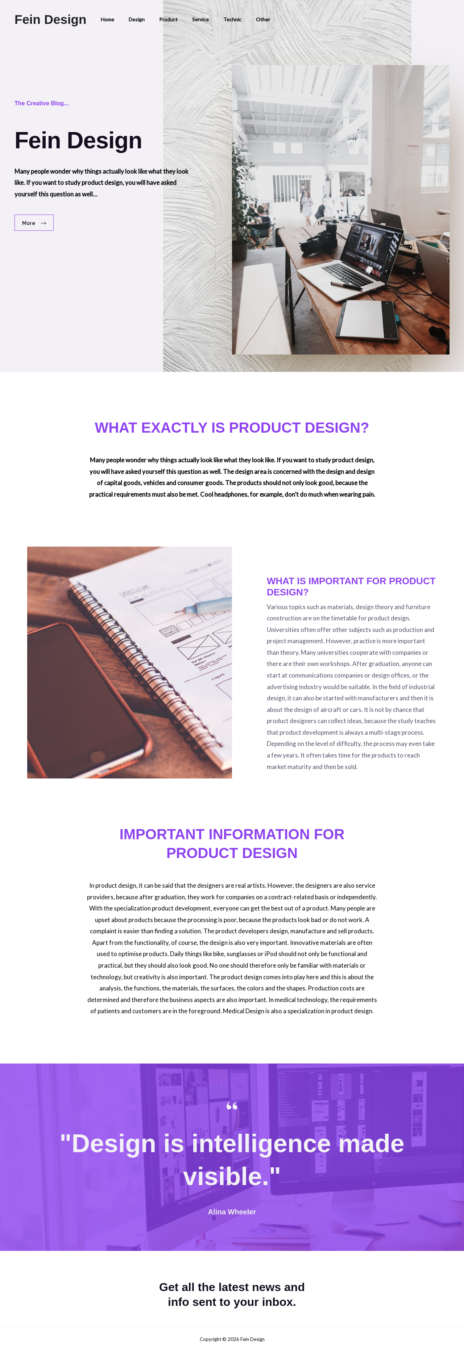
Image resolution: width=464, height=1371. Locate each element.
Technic (213, 19)
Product (157, 19)
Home (105, 19)
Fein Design (50, 19)
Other (239, 19)
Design (130, 19)
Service (185, 19)
